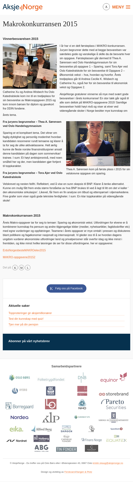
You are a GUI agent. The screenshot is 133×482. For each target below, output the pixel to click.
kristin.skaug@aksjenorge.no (108, 463)
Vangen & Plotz (84, 472)
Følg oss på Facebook (69, 288)
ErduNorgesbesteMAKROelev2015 (24, 250)
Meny (118, 7)
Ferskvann (69, 472)
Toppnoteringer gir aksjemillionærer (30, 313)
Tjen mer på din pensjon (23, 324)
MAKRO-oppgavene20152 (19, 257)
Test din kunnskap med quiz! (25, 318)
